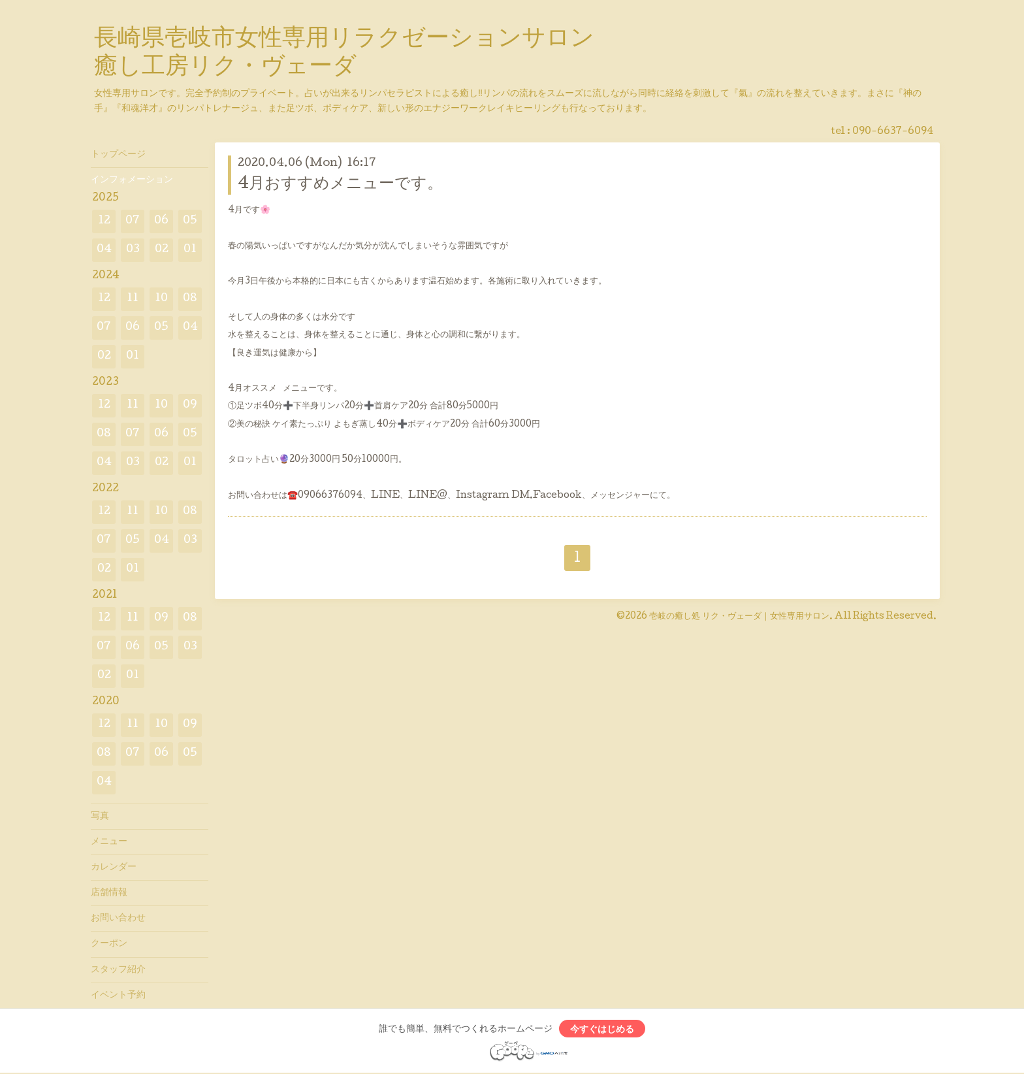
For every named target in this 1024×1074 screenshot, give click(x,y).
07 (132, 221)
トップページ (118, 155)
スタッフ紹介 (118, 970)
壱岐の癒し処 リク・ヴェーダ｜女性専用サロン (739, 616)
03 (133, 249)
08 (190, 298)
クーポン (109, 944)
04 (104, 249)
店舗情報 (109, 893)
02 (161, 249)
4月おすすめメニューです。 (340, 184)
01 (190, 249)
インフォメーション (132, 180)
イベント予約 (118, 995)
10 (161, 298)
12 (104, 221)
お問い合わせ (118, 918)
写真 (100, 816)
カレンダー (113, 867)
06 (161, 221)
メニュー (109, 842)
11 (132, 298)
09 (190, 405)
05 (190, 221)
